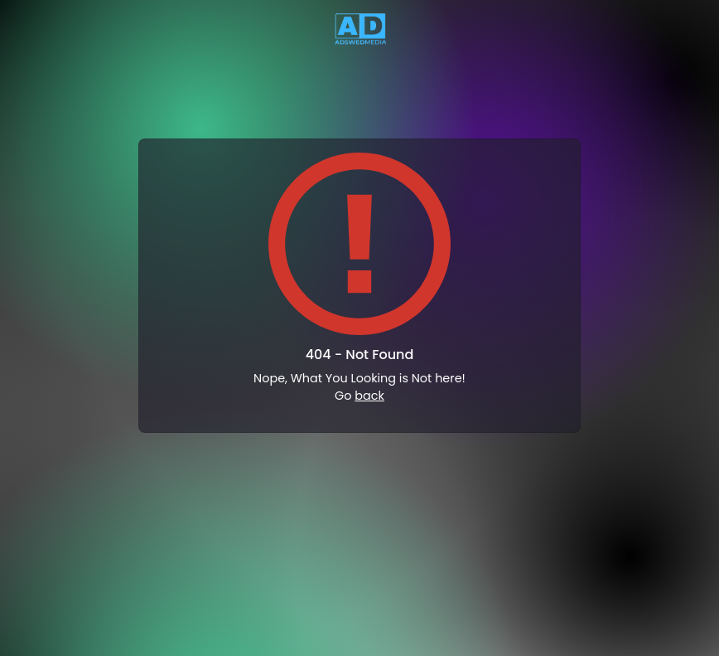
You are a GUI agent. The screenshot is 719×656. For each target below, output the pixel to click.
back (369, 395)
